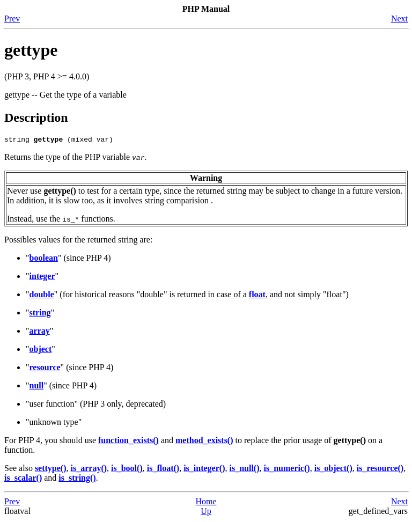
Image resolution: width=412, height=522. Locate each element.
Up (206, 512)
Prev (12, 18)
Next (399, 18)
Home (205, 503)
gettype (31, 50)
